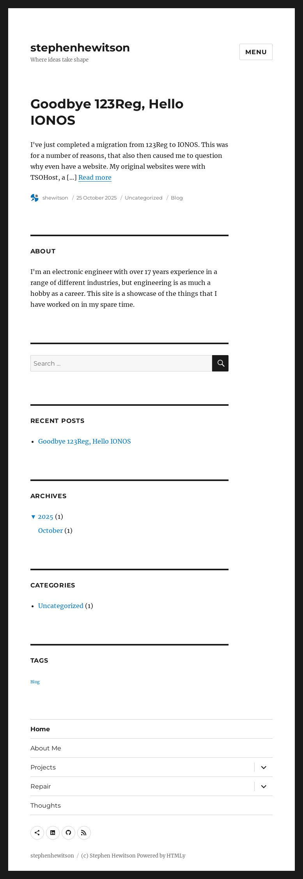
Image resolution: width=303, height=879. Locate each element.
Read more (95, 177)
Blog (177, 198)
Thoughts (45, 805)
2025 (45, 516)
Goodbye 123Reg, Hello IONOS (84, 441)
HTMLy (176, 855)
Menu (256, 52)
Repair (40, 786)
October (50, 530)
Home (40, 729)
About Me (45, 748)
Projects (43, 767)
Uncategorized (144, 198)
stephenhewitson (80, 47)
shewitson (55, 198)
